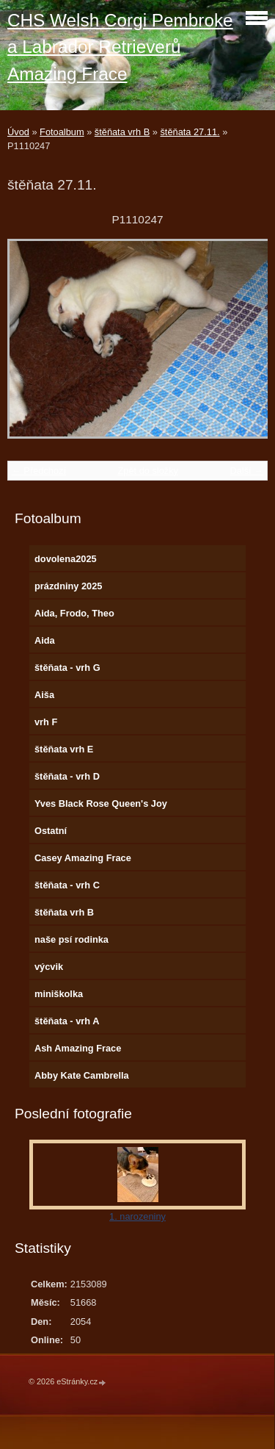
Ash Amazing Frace (77, 1048)
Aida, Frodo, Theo (74, 613)
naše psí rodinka (71, 939)
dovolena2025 (65, 558)
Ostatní (50, 830)
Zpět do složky (147, 470)
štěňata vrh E (63, 749)
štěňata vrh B (122, 131)
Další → (246, 470)
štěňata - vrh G (67, 667)
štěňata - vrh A (66, 1020)
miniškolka (58, 993)
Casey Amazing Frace (82, 857)
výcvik (48, 966)
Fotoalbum (62, 131)
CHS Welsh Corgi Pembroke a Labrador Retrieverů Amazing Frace (120, 47)
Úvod (18, 131)
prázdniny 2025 (68, 586)
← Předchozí (39, 470)
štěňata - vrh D (67, 776)
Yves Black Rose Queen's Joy (100, 803)
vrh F (45, 721)
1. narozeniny (137, 1216)
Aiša (44, 694)
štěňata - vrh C (67, 885)
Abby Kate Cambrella (81, 1075)
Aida (44, 640)
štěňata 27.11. (189, 131)
